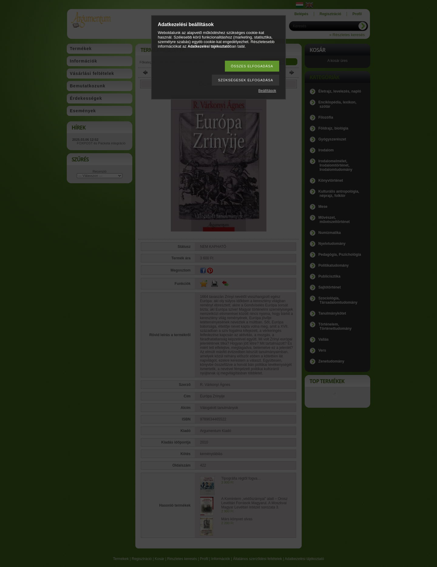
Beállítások (267, 91)
